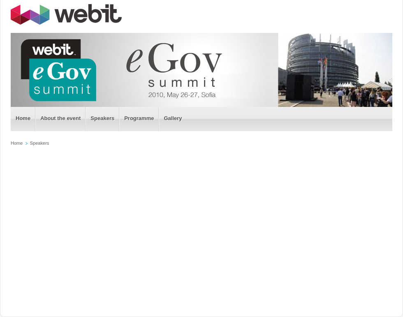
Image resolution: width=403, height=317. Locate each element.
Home (17, 143)
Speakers (39, 143)
